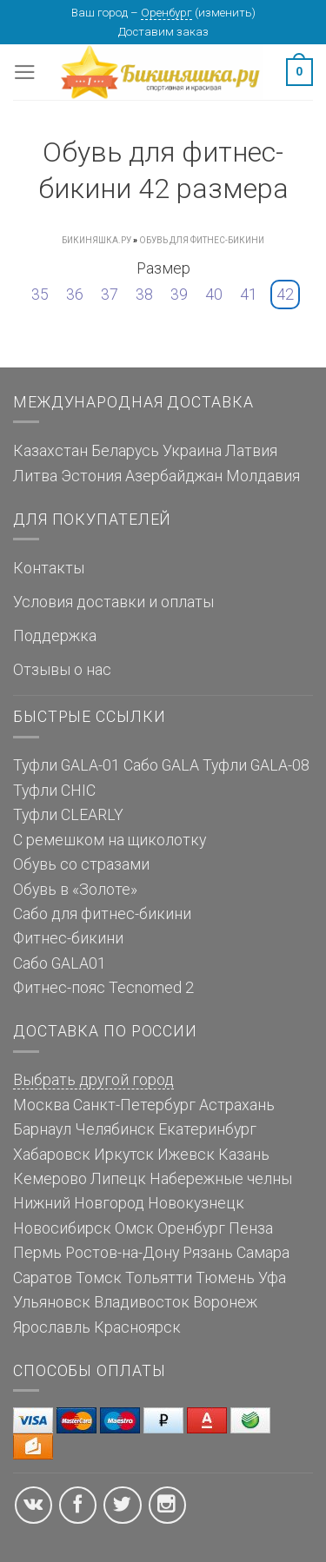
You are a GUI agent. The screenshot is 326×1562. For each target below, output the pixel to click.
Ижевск (186, 1154)
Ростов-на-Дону (122, 1252)
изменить (225, 12)
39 (179, 294)
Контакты (48, 568)
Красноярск (137, 1327)
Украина (192, 451)
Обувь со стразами (81, 864)
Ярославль (51, 1327)
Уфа (272, 1278)
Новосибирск (62, 1228)
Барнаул (42, 1129)
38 (144, 294)
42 (285, 294)
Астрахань (237, 1105)
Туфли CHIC (54, 790)
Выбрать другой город (93, 1080)
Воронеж (225, 1302)
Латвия (251, 451)
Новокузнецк (196, 1203)
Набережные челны (221, 1179)
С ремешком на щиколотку (109, 840)
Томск (99, 1278)
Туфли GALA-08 (256, 765)
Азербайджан (174, 476)
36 (74, 294)
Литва (35, 476)
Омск (134, 1228)
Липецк (118, 1179)
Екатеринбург (207, 1129)
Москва (41, 1105)
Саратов (42, 1278)
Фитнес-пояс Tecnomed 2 (103, 987)
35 (40, 294)
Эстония (91, 476)
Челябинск (115, 1129)
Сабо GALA (161, 765)
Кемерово (50, 1179)
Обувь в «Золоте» (75, 889)
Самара (262, 1252)
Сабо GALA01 (59, 963)
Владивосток (142, 1302)
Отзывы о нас (62, 669)
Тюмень (225, 1278)
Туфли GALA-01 (66, 765)
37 (109, 294)
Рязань (208, 1252)
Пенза (251, 1228)
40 (214, 294)
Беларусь (125, 451)
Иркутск (124, 1154)
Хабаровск (51, 1154)
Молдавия (263, 476)
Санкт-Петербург (134, 1105)
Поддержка (54, 636)
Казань (243, 1154)
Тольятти (158, 1278)
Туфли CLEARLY (68, 815)
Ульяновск (51, 1302)
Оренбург (166, 12)
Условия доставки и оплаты (113, 602)
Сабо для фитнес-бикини (102, 914)
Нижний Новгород (78, 1203)
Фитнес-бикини (68, 938)
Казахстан (50, 451)
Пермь (37, 1252)
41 (248, 294)
